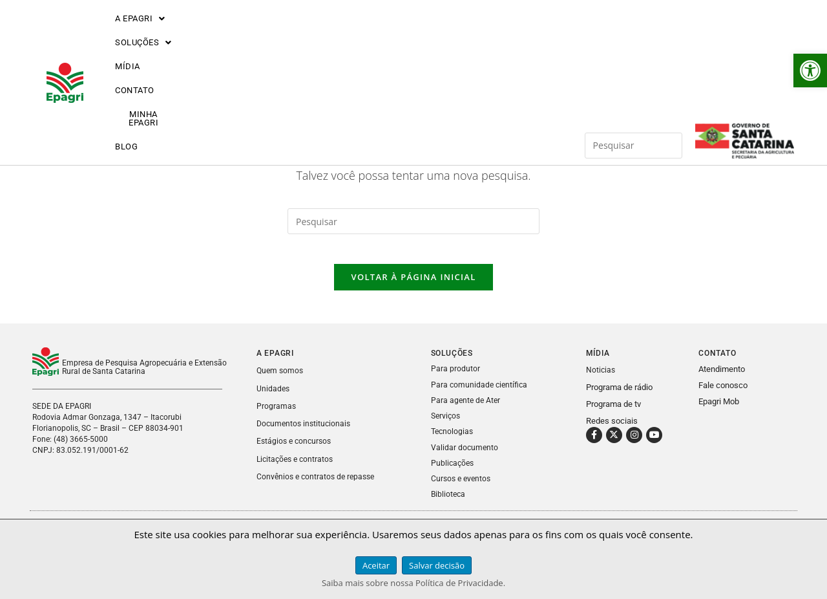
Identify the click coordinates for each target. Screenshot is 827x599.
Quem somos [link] (281, 380)
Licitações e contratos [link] (297, 467)
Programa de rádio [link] (619, 396)
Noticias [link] (601, 379)
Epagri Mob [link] (718, 411)
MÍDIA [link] (293, 34)
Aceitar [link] (376, 565)
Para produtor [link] (455, 378)
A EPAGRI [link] (141, 34)
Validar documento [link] (465, 456)
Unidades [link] (273, 397)
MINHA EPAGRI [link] (432, 34)
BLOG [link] (503, 34)
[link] (810, 70)
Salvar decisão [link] (437, 565)
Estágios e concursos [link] (295, 450)
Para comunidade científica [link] (480, 393)
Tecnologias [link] (453, 440)
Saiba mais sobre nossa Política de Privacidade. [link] (413, 583)
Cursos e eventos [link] (462, 487)
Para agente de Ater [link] (467, 409)
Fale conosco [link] (723, 395)
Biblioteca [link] (449, 502)
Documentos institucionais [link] (305, 432)
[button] (140, 34)
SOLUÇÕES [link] (224, 34)
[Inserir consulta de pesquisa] (633, 34)
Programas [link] (276, 415)
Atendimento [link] (721, 379)
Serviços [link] (447, 425)
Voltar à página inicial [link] (413, 286)
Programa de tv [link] (613, 413)
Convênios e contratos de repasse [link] (318, 485)
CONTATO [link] (354, 34)
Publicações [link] (453, 471)
